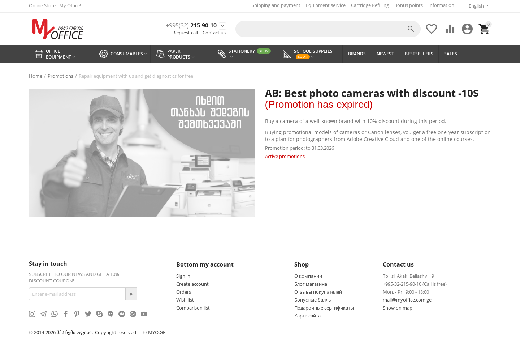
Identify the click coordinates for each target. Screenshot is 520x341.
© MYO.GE (154, 331)
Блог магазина (310, 282)
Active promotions (285, 155)
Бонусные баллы (313, 298)
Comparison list (193, 306)
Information (439, 5)
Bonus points (407, 5)
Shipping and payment (274, 5)
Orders (183, 290)
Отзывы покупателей (318, 290)
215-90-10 (183, 24)
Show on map (397, 306)
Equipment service (324, 5)
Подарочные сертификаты (324, 306)
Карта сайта (307, 314)
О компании (308, 274)
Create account (192, 282)
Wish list (185, 298)
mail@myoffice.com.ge (407, 298)
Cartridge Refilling (368, 5)
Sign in (183, 274)
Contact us (214, 32)
